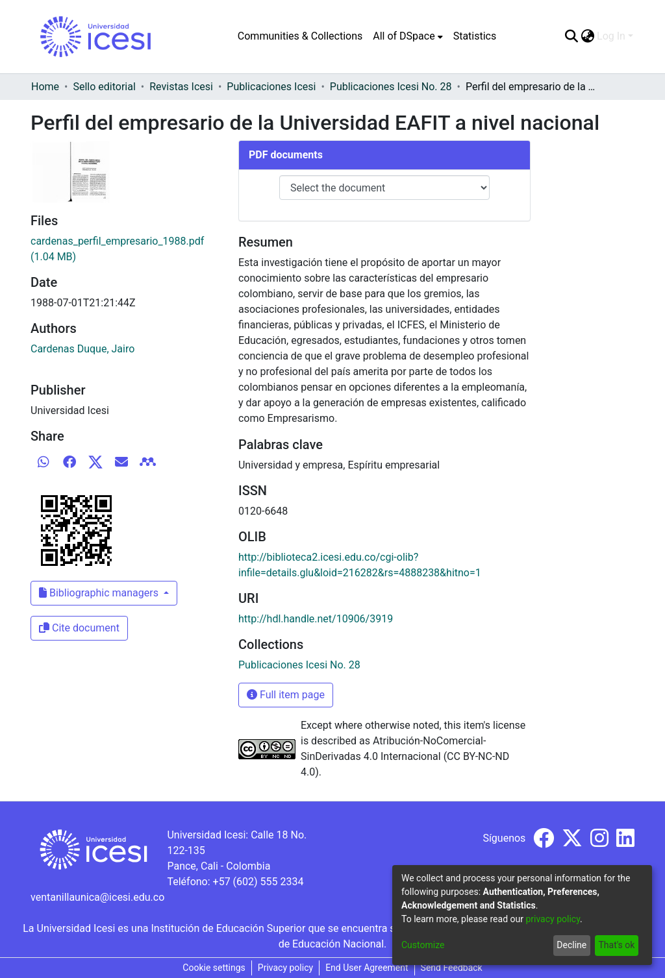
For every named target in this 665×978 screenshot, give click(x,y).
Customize (422, 945)
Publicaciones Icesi (271, 86)
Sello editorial (104, 86)
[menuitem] (407, 36)
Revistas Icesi (181, 86)
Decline (571, 945)
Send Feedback (452, 967)
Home (45, 86)
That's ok (616, 945)
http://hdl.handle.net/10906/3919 (315, 619)
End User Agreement (366, 967)
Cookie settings (213, 967)
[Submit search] (571, 36)
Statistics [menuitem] (475, 36)
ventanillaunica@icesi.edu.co (97, 897)
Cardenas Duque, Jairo (82, 349)
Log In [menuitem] (611, 36)
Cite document (79, 628)
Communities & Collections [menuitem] (300, 36)
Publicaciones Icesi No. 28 (391, 86)
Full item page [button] (286, 695)
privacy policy (552, 919)
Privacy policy (285, 967)
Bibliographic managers (100, 593)
